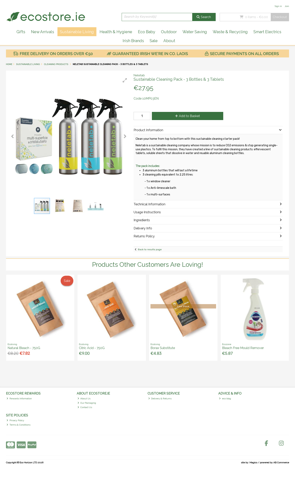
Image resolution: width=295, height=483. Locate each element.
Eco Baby (146, 31)
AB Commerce (281, 462)
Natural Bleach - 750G (24, 348)
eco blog (225, 398)
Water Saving (194, 31)
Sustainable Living (77, 31)
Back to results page (150, 249)
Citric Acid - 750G (92, 348)
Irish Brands (133, 40)
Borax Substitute (162, 348)
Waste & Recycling (230, 31)
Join (287, 6)
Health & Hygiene (116, 31)
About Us (84, 398)
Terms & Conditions (18, 424)
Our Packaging (87, 403)
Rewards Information (19, 398)
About (169, 40)
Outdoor (169, 31)
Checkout (280, 17)
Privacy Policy (15, 420)
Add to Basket (187, 116)
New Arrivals (42, 31)
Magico (253, 462)
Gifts (20, 31)
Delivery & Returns (160, 398)
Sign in (278, 6)
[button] (125, 80)
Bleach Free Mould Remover (243, 348)
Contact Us (85, 407)
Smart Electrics (267, 31)
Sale (154, 40)
